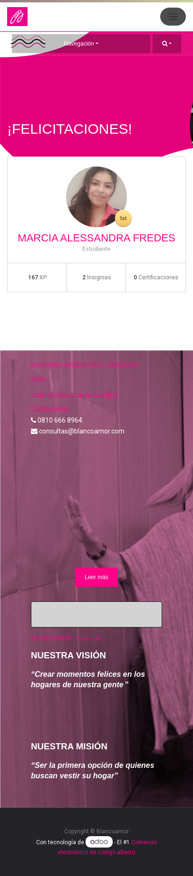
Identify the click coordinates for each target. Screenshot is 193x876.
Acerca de (89, 638)
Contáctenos (50, 409)
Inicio (38, 379)
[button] (167, 43)
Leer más (96, 577)
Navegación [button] (79, 43)
